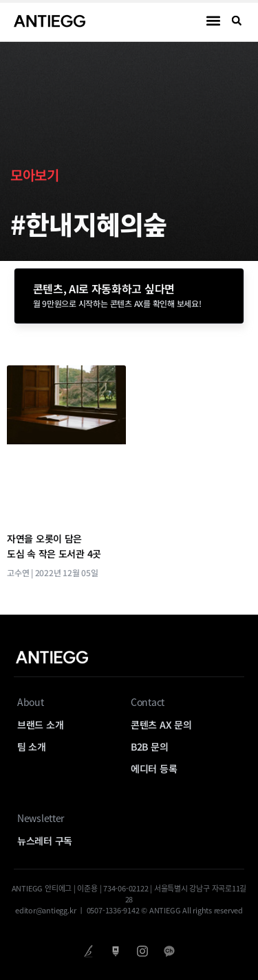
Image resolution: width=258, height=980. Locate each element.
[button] (213, 21)
